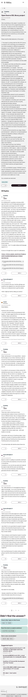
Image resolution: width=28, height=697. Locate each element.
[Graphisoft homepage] (21, 687)
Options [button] (26, 7)
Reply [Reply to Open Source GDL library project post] (19, 185)
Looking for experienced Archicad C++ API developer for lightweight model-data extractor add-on (14, 649)
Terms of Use (17, 696)
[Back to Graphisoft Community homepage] (8, 2)
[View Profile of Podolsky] (6, 11)
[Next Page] (18, 610)
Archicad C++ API (7, 652)
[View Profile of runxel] (5, 301)
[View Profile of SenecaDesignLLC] (8, 279)
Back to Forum (6, 623)
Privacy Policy (10, 696)
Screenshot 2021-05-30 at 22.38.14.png (12, 598)
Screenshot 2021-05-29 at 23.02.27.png (12, 268)
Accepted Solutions (8, 631)
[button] (2, 185)
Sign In (26, 2)
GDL (4, 658)
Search (18, 2)
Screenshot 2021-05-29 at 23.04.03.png (12, 261)
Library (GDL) (5, 182)
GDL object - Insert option (9, 673)
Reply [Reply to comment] (19, 273)
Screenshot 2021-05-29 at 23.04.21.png (12, 264)
